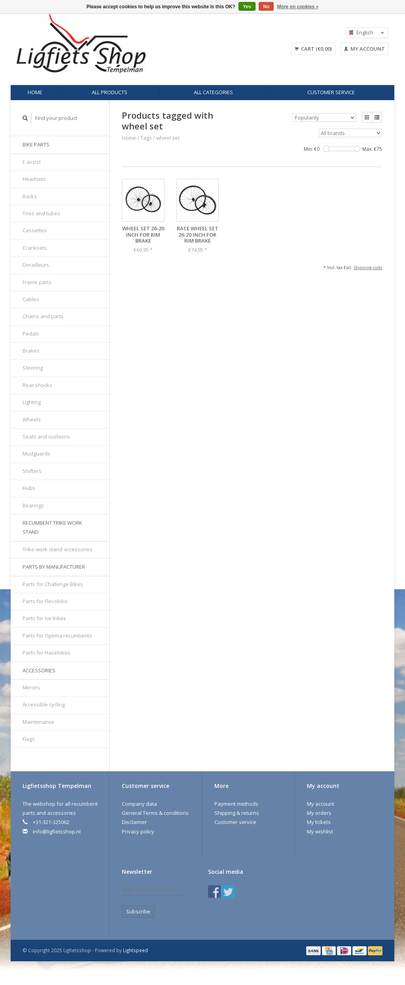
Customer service (331, 92)
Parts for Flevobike (45, 601)
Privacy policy (138, 831)
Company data (139, 803)
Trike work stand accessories (58, 549)
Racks (30, 196)
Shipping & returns (236, 812)
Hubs (29, 488)
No (266, 6)
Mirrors (31, 687)
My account (364, 48)
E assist (32, 161)
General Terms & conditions (155, 812)
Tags (146, 137)
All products (109, 92)
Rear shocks (37, 385)
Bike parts (36, 144)
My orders (319, 812)
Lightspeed (135, 950)
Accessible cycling (44, 704)
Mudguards (36, 453)
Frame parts (37, 282)
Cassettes (35, 230)
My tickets (319, 822)
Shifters (32, 470)
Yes (247, 6)
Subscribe (138, 911)
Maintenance (38, 721)
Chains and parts (43, 316)
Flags (29, 738)
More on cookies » (298, 6)
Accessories (39, 670)
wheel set (168, 137)
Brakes (31, 350)
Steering (33, 367)
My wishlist (320, 831)
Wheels (32, 419)
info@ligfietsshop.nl (57, 831)
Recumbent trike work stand (52, 527)
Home (35, 92)
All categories (213, 92)
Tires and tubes (41, 213)
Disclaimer (134, 822)
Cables (31, 299)
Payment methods (236, 803)
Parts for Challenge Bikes (53, 584)
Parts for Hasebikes (46, 652)
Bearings (33, 505)
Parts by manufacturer (54, 566)
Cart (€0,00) (313, 48)
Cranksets (35, 247)
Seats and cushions (46, 436)
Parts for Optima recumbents (57, 635)
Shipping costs (368, 267)
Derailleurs (36, 264)
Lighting (32, 402)
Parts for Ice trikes (44, 618)
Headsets (34, 178)
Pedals (31, 333)
